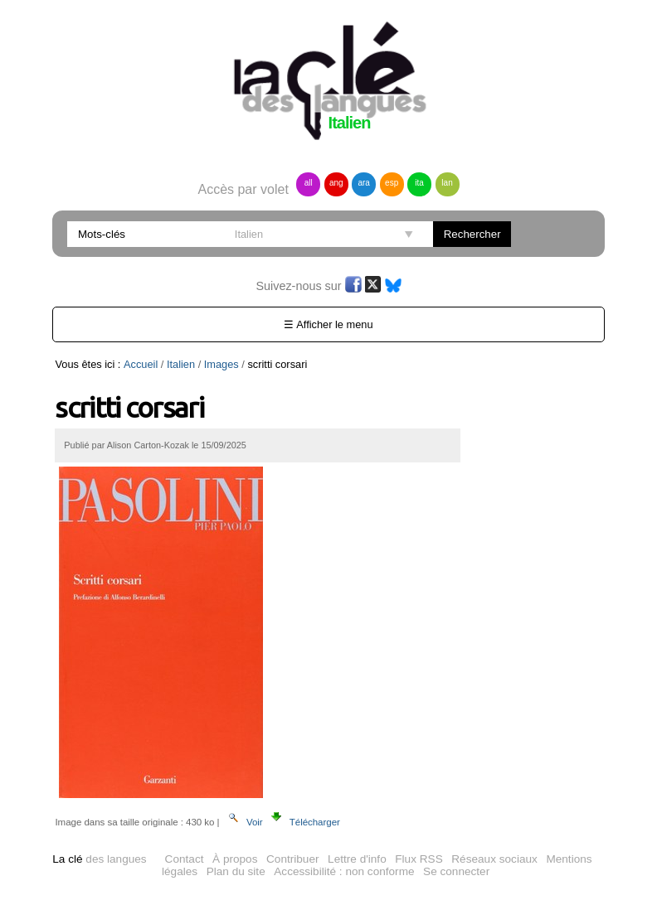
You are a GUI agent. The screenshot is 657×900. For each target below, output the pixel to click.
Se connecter (456, 871)
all (308, 182)
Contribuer (292, 859)
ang (336, 182)
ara (363, 182)
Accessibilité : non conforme (344, 871)
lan (446, 182)
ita (419, 182)
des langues (99, 859)
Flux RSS (418, 859)
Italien (181, 364)
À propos (234, 859)
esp (391, 182)
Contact (184, 859)
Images (221, 364)
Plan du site (236, 871)
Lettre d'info (357, 859)
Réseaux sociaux (494, 859)
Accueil (141, 364)
